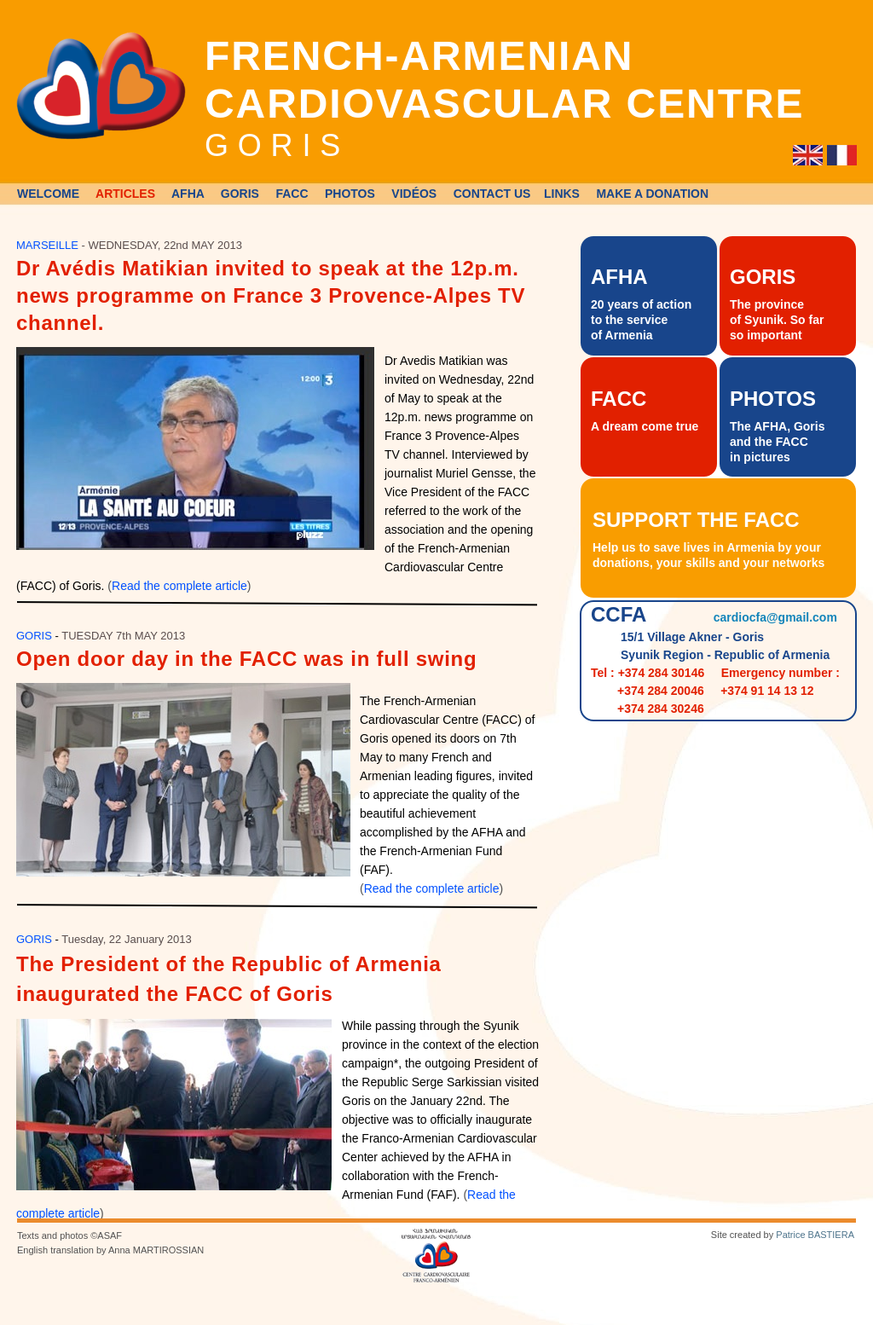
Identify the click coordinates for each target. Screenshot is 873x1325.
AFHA (187, 193)
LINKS (562, 193)
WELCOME (48, 193)
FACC (291, 193)
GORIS (240, 193)
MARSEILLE (47, 245)
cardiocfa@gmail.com (775, 617)
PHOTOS (350, 193)
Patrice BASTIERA (815, 1235)
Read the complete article (179, 586)
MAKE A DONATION (652, 193)
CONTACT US (492, 193)
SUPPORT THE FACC (696, 519)
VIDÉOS (413, 193)
